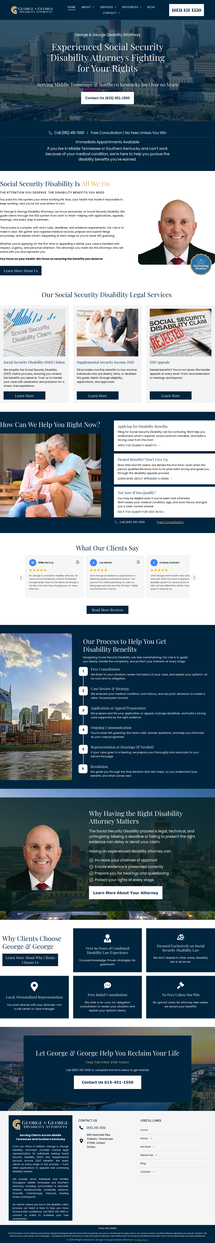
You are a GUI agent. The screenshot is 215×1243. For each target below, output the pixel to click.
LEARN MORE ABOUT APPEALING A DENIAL (143, 478)
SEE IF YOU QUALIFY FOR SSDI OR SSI (140, 512)
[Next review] (194, 578)
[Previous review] (21, 578)
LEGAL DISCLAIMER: (107, 1228)
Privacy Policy (141, 1240)
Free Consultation (170, 522)
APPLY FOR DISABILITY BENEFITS (137, 445)
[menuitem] (72, 7)
